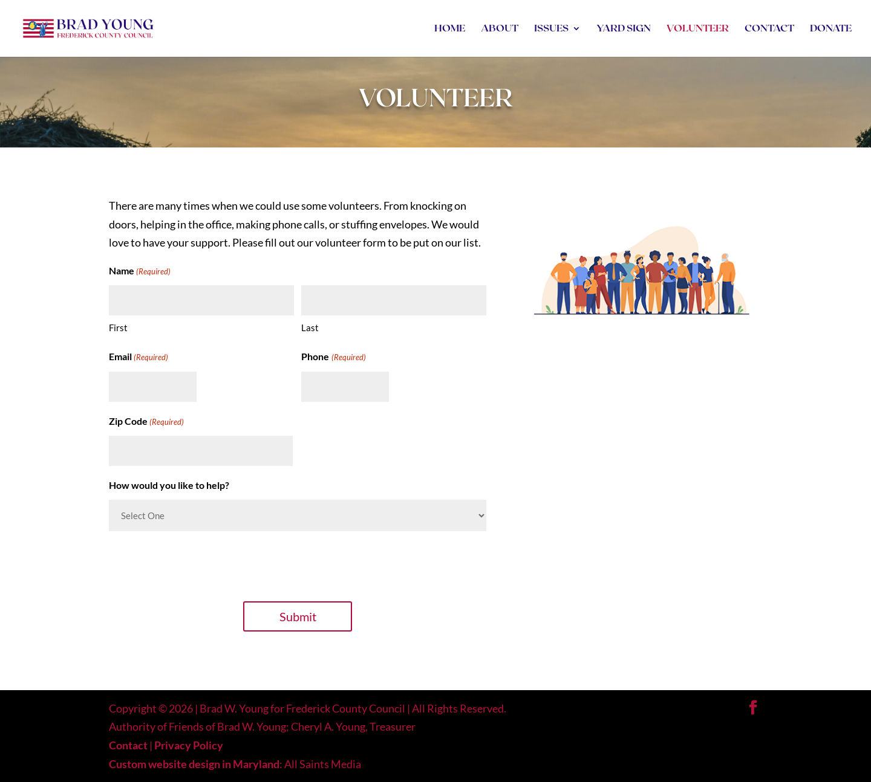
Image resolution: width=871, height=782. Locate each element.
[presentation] (201, 564)
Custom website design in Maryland (194, 764)
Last (310, 327)
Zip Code (146, 422)
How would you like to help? (169, 485)
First (118, 327)
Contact (128, 745)
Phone (333, 357)
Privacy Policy (188, 745)
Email (138, 357)
